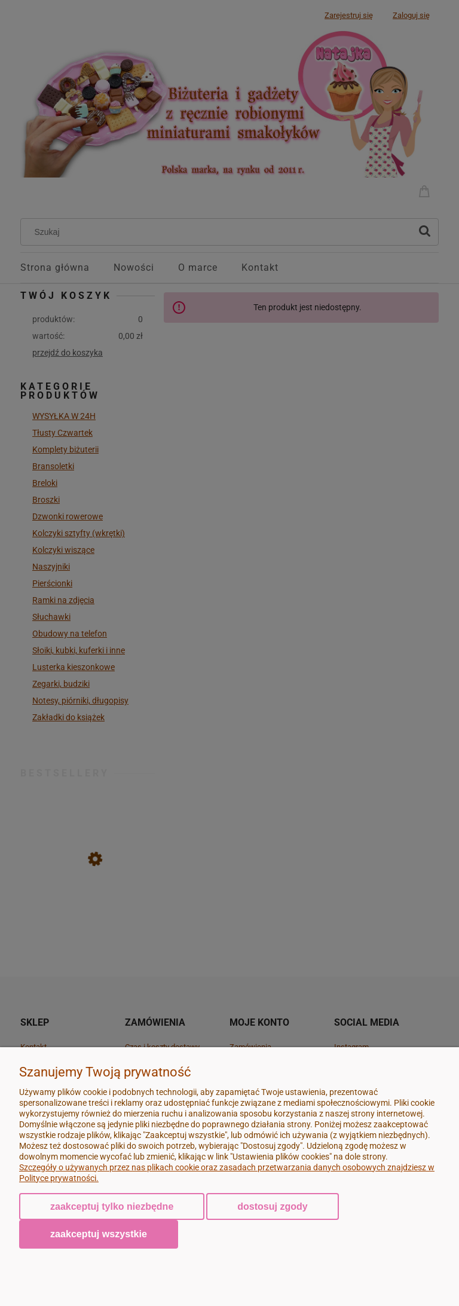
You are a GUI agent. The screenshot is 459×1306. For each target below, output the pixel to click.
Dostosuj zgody (272, 1206)
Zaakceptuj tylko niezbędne (111, 1206)
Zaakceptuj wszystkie (98, 1233)
